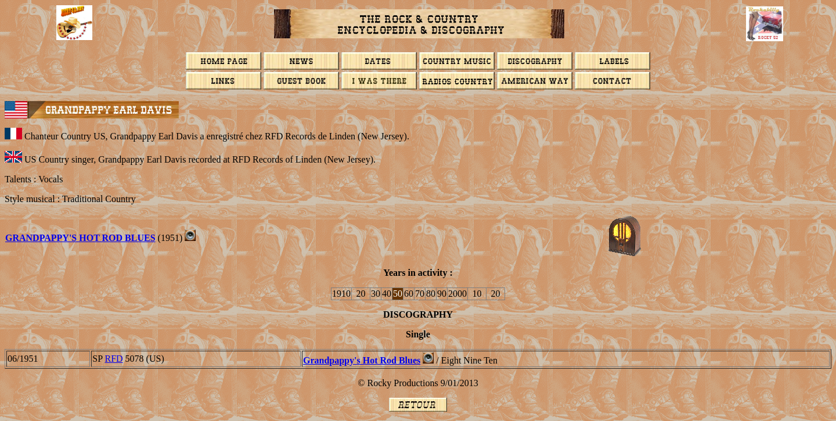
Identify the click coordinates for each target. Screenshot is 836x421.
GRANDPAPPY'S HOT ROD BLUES (80, 238)
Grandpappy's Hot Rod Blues (361, 360)
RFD (113, 359)
